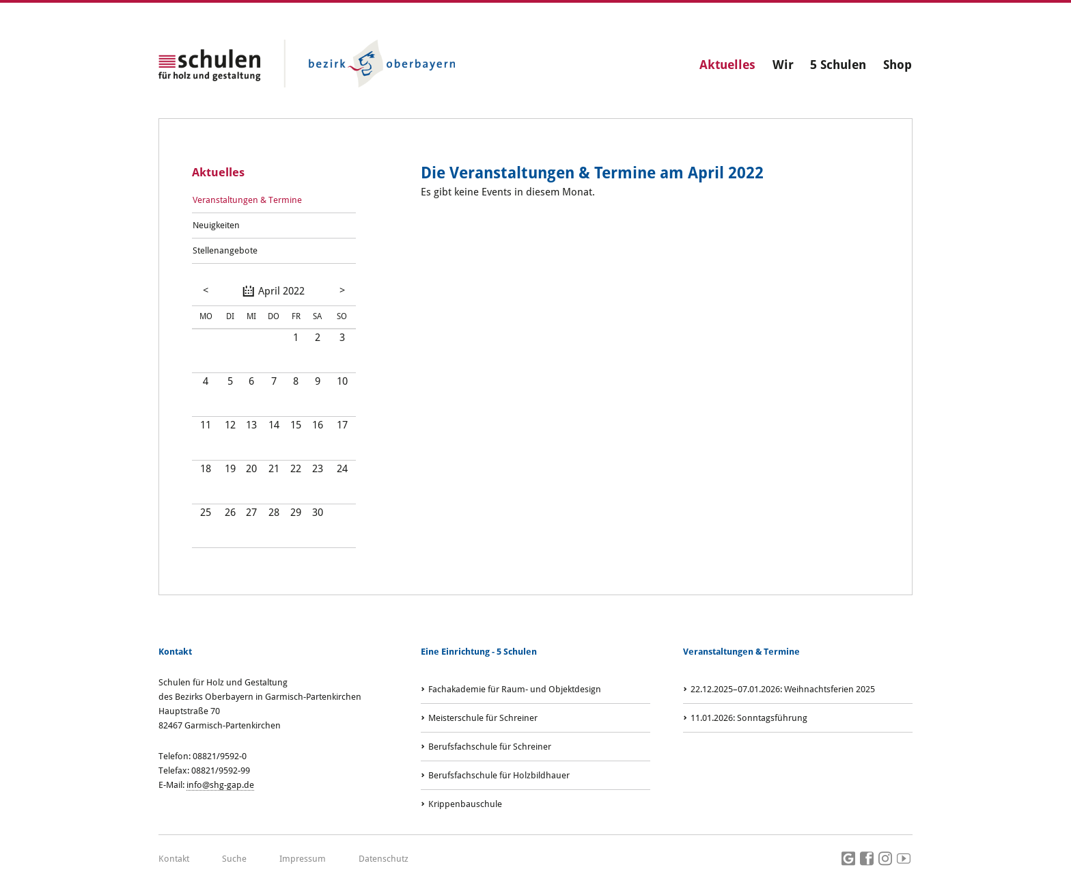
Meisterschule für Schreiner (483, 718)
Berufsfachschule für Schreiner (489, 746)
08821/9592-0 (220, 756)
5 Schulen (838, 64)
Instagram (885, 858)
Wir (783, 64)
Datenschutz (383, 859)
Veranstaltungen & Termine (247, 200)
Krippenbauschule (465, 804)
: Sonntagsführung (749, 718)
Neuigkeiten (216, 225)
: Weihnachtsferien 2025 (783, 689)
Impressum (302, 859)
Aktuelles (727, 64)
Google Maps (848, 858)
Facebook (866, 858)
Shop (897, 64)
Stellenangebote (225, 250)
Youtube (903, 858)
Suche (234, 859)
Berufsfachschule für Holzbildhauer (499, 775)
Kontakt (173, 859)
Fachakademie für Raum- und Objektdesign (514, 689)
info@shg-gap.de (220, 785)
